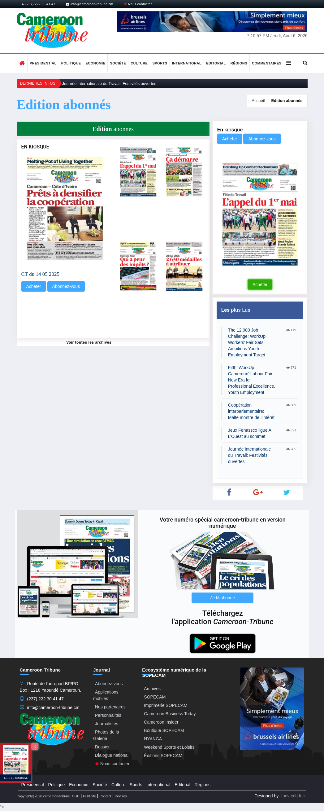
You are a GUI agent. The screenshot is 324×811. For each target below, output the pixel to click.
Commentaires (267, 63)
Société (118, 63)
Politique (71, 63)
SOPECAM (155, 696)
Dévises (121, 796)
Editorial (216, 63)
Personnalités (108, 715)
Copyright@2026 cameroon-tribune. (44, 796)
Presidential (43, 63)
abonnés (286, 100)
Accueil (258, 100)
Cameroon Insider (161, 722)
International (187, 63)
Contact (105, 796)
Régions (239, 63)
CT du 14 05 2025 (40, 274)
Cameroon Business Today (170, 713)
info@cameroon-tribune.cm (89, 4)
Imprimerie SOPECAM (165, 705)
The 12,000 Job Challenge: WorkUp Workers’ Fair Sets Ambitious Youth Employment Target (247, 342)
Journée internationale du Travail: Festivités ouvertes (109, 83)
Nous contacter (138, 4)
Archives (152, 688)
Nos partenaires (110, 706)
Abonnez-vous (66, 286)
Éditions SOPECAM (163, 755)
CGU (75, 796)
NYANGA (153, 738)
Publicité (89, 796)
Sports (159, 63)
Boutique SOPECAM (164, 730)
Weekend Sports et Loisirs (169, 747)
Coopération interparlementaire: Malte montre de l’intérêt (251, 411)
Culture (139, 63)
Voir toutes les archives (88, 342)
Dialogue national (111, 755)
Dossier (102, 746)
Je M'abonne (222, 597)
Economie (95, 63)
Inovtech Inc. (293, 795)
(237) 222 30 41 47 (38, 4)
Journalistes (106, 723)
